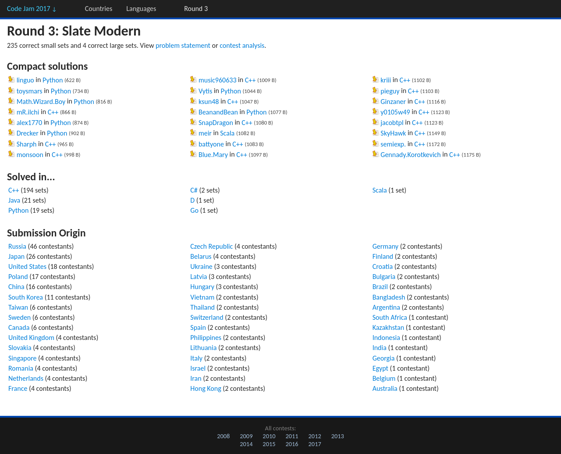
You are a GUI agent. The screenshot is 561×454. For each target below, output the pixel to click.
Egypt (380, 368)
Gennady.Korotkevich (410, 154)
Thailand (202, 307)
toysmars (30, 91)
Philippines (205, 337)
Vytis (205, 91)
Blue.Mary (213, 154)
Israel (198, 368)
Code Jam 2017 (32, 8)
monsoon (30, 154)
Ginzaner (393, 101)
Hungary (202, 286)
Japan (16, 256)
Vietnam (202, 297)
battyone (211, 144)
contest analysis (242, 45)
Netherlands (25, 378)
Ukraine (201, 266)
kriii (385, 80)
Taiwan (18, 307)
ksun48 (209, 101)
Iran (195, 378)
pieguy (389, 91)
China (16, 286)
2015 (269, 444)
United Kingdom (31, 337)
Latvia (198, 276)
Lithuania (203, 347)
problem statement (183, 45)
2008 (223, 436)
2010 (269, 436)
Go (194, 210)
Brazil (380, 286)
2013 (337, 436)
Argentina (386, 307)
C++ (53, 112)
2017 (315, 444)
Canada (18, 327)
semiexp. (393, 144)
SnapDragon (216, 122)
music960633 (218, 80)
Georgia (384, 358)
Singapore (22, 358)
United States (27, 266)
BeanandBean (218, 112)
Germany (385, 246)
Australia (385, 388)
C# (194, 190)
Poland (18, 276)
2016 (291, 444)
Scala (227, 133)
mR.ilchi (28, 112)
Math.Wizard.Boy (41, 101)
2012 (315, 436)
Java (14, 200)
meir (205, 133)
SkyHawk (393, 133)
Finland (383, 256)
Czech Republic (211, 246)
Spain (198, 327)
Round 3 (196, 8)
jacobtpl (391, 122)
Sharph (27, 144)
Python (53, 80)
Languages (141, 8)
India (380, 347)
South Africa (390, 317)
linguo (25, 80)
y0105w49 (395, 112)
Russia (17, 246)
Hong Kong (205, 388)
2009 (246, 436)
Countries (98, 8)
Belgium (384, 378)
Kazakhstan (388, 327)
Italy (196, 358)
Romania (20, 368)
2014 (246, 444)
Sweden (19, 317)
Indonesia (386, 337)
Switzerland (206, 317)
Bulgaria (384, 276)
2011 (291, 436)
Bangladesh (389, 297)
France (17, 388)
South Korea (25, 297)
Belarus (200, 256)
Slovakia (20, 347)
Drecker (28, 133)
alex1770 (29, 122)
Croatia (383, 266)
